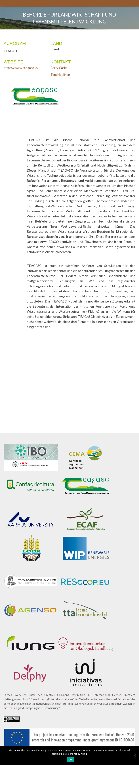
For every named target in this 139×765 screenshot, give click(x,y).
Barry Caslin (59, 68)
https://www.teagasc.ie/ (21, 68)
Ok (70, 759)
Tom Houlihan (60, 75)
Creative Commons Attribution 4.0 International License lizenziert (89, 694)
